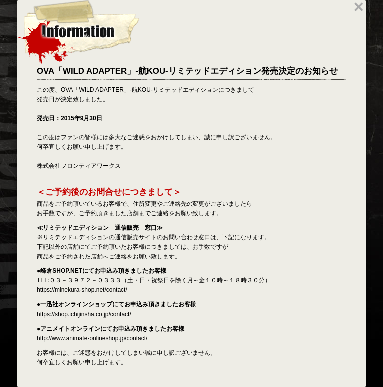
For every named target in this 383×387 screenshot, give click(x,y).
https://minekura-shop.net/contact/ (82, 289)
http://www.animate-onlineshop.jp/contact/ (92, 338)
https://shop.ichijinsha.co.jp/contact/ (84, 314)
